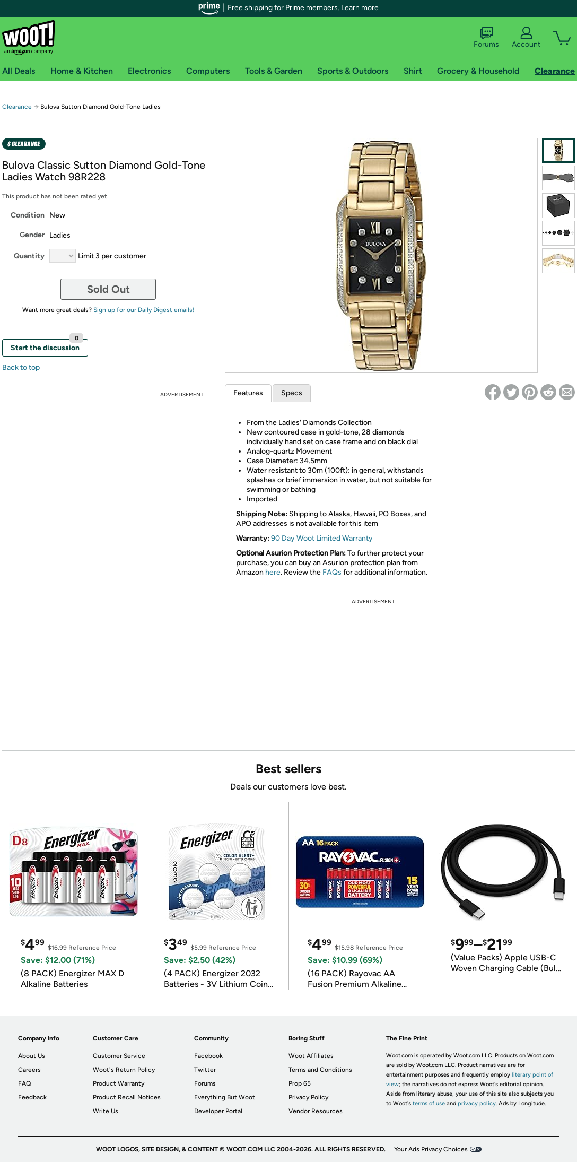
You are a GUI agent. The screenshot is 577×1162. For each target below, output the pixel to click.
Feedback (32, 1097)
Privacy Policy (308, 1097)
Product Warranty (118, 1083)
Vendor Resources (315, 1111)
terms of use (429, 1103)
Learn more (360, 7)
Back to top (21, 367)
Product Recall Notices (127, 1097)
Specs (291, 392)
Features (248, 392)
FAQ (24, 1083)
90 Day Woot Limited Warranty (322, 538)
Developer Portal (218, 1111)
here (273, 572)
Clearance (17, 106)
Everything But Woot (224, 1097)
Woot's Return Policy (124, 1069)
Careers (29, 1069)
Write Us (105, 1111)
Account (526, 38)
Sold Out (108, 289)
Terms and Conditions (320, 1069)
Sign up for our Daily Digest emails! (144, 310)
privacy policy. (477, 1103)
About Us (31, 1056)
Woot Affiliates (311, 1056)
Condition (28, 215)
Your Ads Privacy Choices (431, 1149)
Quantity (29, 256)
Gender (32, 234)
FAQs (332, 572)
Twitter (205, 1069)
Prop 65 (299, 1083)
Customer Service (119, 1056)
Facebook (208, 1056)
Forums (486, 38)
